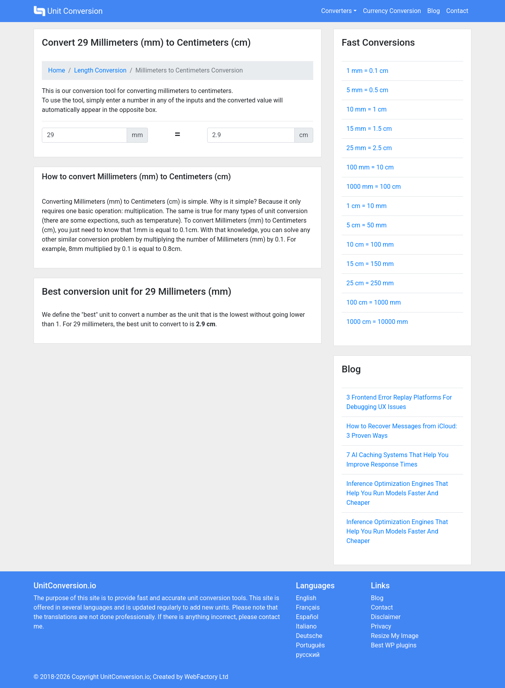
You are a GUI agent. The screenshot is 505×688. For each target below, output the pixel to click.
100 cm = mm (373, 302)
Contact (457, 11)
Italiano (306, 626)
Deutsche (309, 636)
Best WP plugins (394, 645)
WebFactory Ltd (206, 677)
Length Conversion (100, 70)
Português (310, 645)
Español (307, 617)
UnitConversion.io (125, 677)
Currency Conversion (392, 11)
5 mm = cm (367, 90)
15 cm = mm (370, 264)
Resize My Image (395, 636)
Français (308, 607)
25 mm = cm (369, 148)
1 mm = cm (367, 70)
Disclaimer (385, 617)
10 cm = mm (370, 244)
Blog (433, 11)
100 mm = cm (370, 167)
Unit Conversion (68, 11)
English (306, 598)
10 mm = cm (366, 109)
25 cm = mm (370, 283)
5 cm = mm (366, 225)
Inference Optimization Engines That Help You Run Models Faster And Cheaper (397, 493)
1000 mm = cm (373, 186)
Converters (336, 11)
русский (308, 654)
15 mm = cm (369, 128)
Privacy (381, 626)
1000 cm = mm (377, 321)
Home (56, 70)
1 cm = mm (366, 206)
